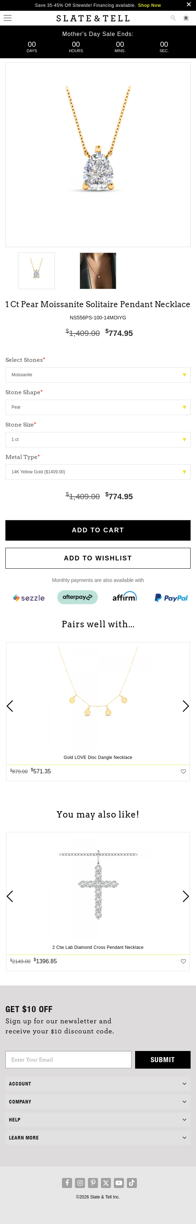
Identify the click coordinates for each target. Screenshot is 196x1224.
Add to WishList (98, 558)
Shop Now (149, 5)
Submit (163, 1059)
